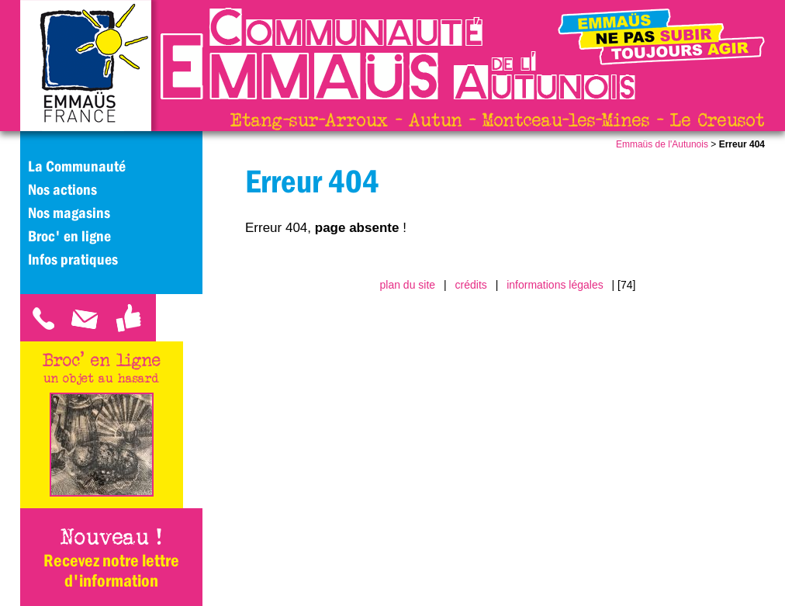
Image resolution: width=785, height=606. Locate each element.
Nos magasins (69, 212)
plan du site (408, 285)
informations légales (555, 285)
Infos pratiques (73, 259)
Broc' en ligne (69, 235)
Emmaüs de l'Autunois (662, 144)
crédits (471, 285)
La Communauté (77, 166)
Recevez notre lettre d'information (111, 570)
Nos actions (62, 189)
